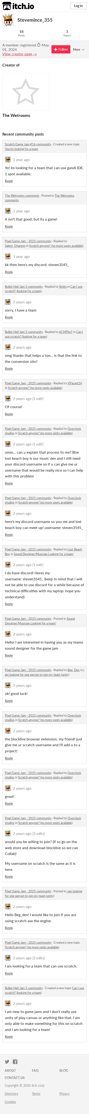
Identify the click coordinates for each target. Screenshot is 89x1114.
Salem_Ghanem (15, 246)
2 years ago (22, 302)
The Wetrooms (16, 115)
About (10, 1070)
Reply (9, 181)
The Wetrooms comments (22, 195)
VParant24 (75, 383)
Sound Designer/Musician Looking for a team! (44, 554)
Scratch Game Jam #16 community (28, 144)
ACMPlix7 (65, 332)
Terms (36, 1094)
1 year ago (21, 159)
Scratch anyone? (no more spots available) (56, 246)
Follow (61, 49)
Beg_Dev (74, 670)
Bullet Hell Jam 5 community (24, 286)
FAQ (35, 1070)
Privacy (64, 1094)
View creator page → (19, 54)
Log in (78, 6)
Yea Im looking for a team (21, 149)
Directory (11, 1094)
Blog (63, 1070)
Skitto (63, 286)
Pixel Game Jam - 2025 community (28, 241)
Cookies (10, 1102)
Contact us (15, 1078)
